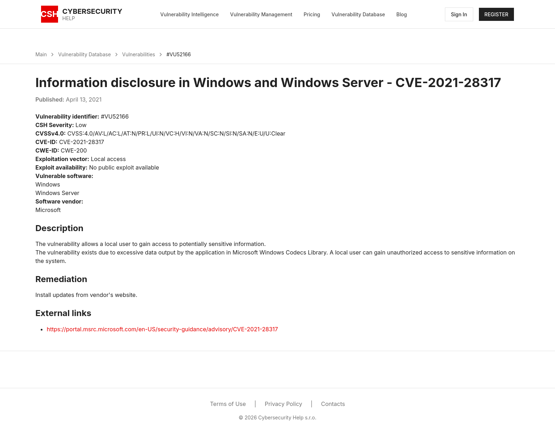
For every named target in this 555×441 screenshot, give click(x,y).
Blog (401, 14)
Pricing (312, 14)
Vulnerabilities (138, 54)
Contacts (333, 403)
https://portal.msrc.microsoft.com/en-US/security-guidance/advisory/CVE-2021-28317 (162, 329)
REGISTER (496, 14)
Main (41, 54)
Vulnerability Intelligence (189, 14)
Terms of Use (228, 403)
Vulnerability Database (358, 14)
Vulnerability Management (261, 14)
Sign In (459, 14)
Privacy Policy (283, 403)
